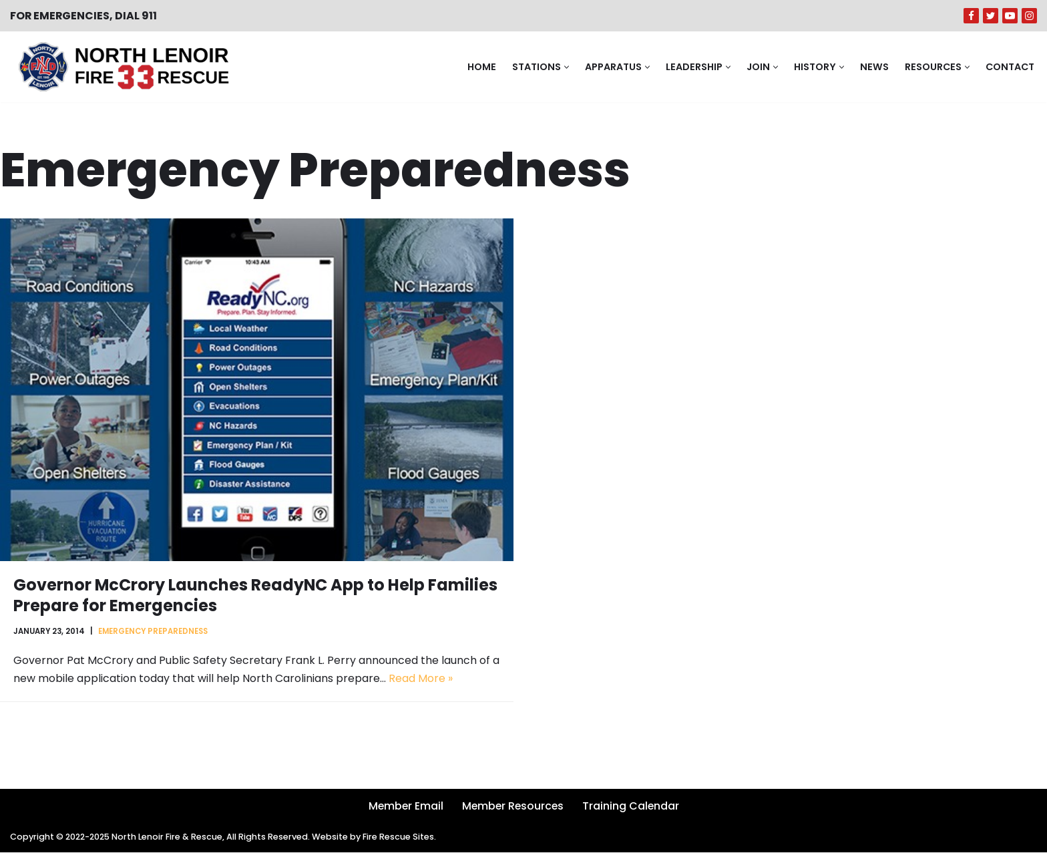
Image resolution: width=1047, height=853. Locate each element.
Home (479, 66)
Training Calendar (632, 806)
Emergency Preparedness (154, 631)
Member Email (404, 806)
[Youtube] (1010, 15)
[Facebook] (971, 15)
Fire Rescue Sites (401, 838)
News (872, 66)
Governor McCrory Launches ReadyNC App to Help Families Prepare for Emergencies (256, 595)
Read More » (421, 679)
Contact (1009, 66)
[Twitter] (990, 15)
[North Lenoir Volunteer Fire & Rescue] (120, 67)
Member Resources (513, 806)
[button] (564, 67)
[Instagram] (1029, 15)
